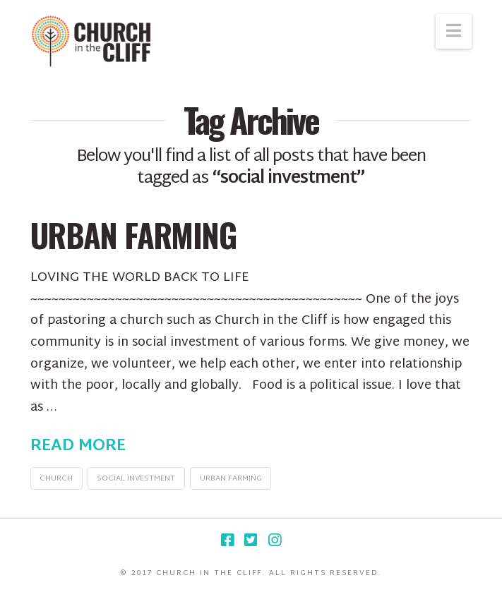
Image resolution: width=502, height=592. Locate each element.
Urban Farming (133, 234)
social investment (136, 478)
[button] (454, 31)
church (56, 478)
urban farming (231, 478)
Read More (78, 446)
